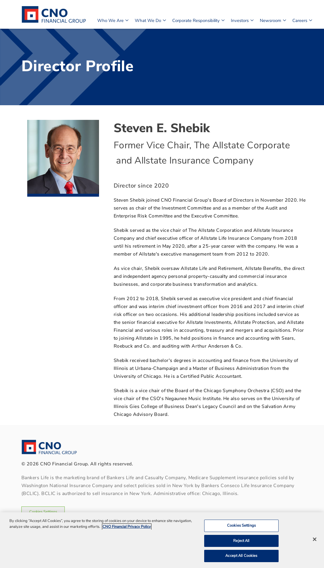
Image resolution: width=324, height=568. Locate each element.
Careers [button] (302, 19)
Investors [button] (242, 19)
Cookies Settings (43, 511)
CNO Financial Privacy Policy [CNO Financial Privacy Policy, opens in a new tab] (127, 526)
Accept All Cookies (241, 555)
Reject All (241, 540)
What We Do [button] (150, 19)
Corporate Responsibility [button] (198, 19)
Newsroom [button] (273, 19)
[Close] (314, 539)
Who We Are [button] (112, 19)
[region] (162, 540)
